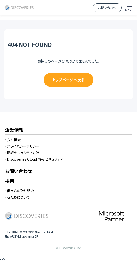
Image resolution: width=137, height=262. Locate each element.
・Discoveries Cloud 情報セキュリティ (34, 159)
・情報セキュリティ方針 (22, 152)
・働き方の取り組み (19, 190)
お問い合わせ (107, 7)
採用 (9, 181)
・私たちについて (17, 197)
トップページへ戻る (68, 79)
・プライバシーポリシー (22, 146)
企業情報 (14, 130)
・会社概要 (13, 139)
